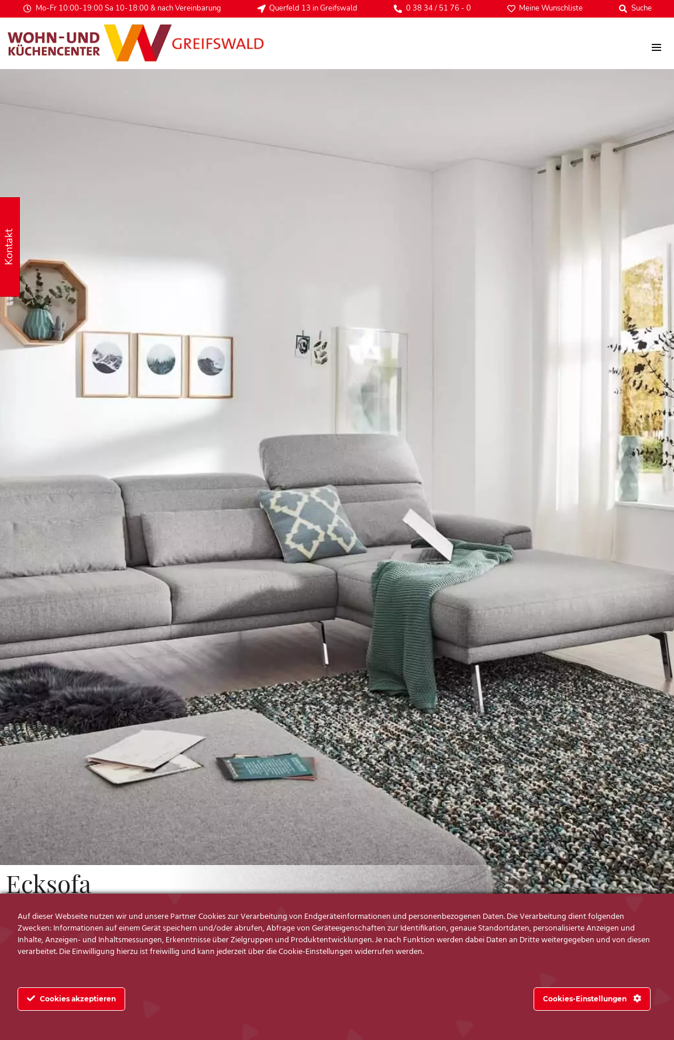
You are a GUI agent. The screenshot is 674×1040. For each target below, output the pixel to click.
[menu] (656, 47)
